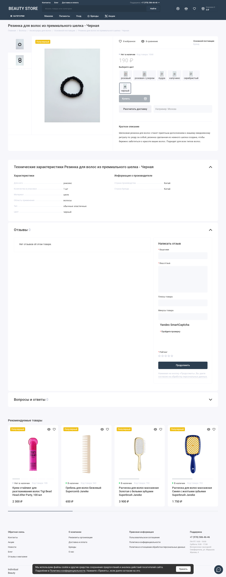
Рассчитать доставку (135, 109)
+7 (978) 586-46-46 (145, 2)
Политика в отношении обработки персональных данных (157, 547)
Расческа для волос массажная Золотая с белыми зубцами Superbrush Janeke (139, 491)
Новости (12, 547)
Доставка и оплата (70, 2)
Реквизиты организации (80, 537)
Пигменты (64, 16)
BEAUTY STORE (23, 8)
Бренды (93, 16)
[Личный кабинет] (178, 8)
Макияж (48, 16)
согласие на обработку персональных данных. (182, 376)
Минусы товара (165, 310)
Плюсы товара (165, 297)
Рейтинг (163, 352)
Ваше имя (164, 249)
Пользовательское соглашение (144, 537)
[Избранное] (194, 8)
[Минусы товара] (183, 316)
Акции (110, 16)
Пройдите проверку (170, 331)
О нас (71, 552)
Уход (78, 16)
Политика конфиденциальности (67, 570)
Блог (56, 2)
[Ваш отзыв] (183, 279)
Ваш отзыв (165, 263)
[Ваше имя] (183, 255)
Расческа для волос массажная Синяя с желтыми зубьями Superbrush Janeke (192, 491)
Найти (153, 8)
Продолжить (183, 365)
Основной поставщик (203, 41)
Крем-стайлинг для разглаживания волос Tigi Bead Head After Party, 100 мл (32, 491)
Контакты (46, 2)
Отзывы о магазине (17, 556)
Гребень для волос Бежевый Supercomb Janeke (83, 489)
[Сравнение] (186, 8)
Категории (17, 16)
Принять (183, 569)
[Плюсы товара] (183, 302)
